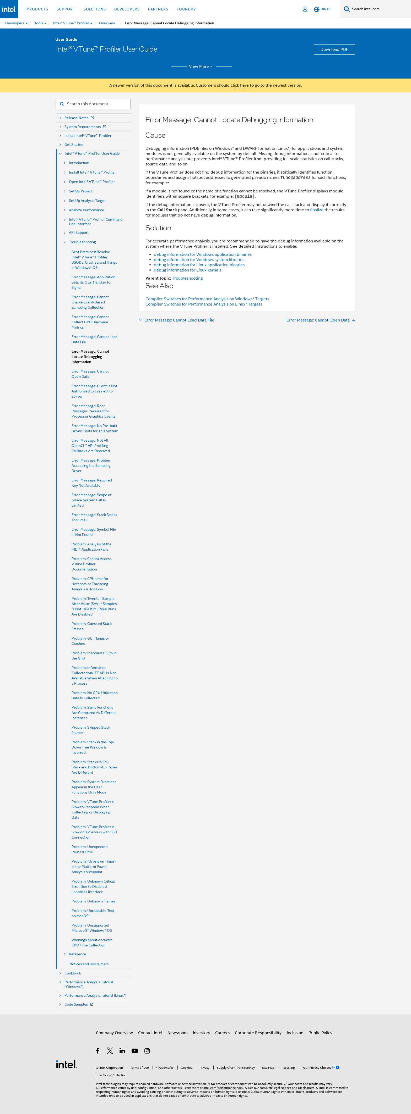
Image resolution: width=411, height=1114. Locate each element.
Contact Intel (150, 1032)
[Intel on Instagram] (147, 1051)
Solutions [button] (95, 9)
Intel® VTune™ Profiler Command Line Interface (95, 221)
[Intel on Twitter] (110, 1051)
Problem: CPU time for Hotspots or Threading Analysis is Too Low (90, 583)
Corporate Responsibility (258, 1032)
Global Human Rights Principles (273, 1092)
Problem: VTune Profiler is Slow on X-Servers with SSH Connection (94, 832)
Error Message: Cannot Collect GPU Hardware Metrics (90, 322)
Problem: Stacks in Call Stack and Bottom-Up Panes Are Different (95, 767)
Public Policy (320, 1032)
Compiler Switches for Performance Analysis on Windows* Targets (207, 299)
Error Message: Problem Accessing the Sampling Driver (91, 465)
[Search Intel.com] (380, 9)
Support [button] (66, 9)
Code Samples (79, 1004)
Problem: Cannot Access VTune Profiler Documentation (92, 564)
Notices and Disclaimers (89, 964)
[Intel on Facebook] (98, 1051)
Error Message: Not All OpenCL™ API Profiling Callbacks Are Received (91, 445)
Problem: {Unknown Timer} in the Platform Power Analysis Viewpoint (94, 866)
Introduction (79, 163)
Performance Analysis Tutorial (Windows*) (88, 984)
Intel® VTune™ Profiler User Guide (92, 153)
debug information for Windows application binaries (203, 254)
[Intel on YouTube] (135, 1051)
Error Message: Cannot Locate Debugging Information (90, 356)
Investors (201, 1032)
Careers (222, 1032)
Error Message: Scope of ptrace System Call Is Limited (91, 500)
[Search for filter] (93, 104)
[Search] (347, 9)
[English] (323, 9)
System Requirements (85, 127)
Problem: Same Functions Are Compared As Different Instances (94, 712)
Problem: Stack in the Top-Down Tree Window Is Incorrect (93, 747)
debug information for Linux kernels (187, 270)
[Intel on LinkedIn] (122, 1051)
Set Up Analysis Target (87, 200)
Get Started (73, 144)
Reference (77, 954)
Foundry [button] (186, 9)
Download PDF (334, 49)
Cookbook (72, 973)
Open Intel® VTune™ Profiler (92, 182)
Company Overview (114, 1032)
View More (201, 66)
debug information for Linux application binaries (199, 265)
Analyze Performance (86, 210)
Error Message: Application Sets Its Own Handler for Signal (93, 282)
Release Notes (79, 118)
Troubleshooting (82, 242)
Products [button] (37, 9)
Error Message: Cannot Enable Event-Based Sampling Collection (90, 302)
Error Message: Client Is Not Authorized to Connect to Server (94, 391)
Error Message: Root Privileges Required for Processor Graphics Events (94, 411)
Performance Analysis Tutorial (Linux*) (95, 995)
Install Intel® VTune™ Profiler (87, 136)
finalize (316, 210)
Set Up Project (81, 191)
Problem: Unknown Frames (94, 901)
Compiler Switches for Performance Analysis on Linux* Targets (203, 304)
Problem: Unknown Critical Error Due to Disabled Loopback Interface (93, 886)
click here (240, 85)
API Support (79, 232)
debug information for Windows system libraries (199, 259)
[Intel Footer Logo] (66, 1064)
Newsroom (177, 1032)
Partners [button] (158, 9)
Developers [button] (127, 9)
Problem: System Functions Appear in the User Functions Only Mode (94, 787)
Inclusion (295, 1032)
